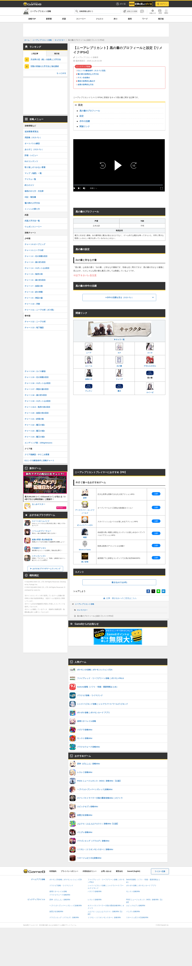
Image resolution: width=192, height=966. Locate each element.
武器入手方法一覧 (32, 221)
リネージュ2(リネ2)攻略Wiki (137, 917)
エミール (88, 361)
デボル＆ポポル (150, 361)
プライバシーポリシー (69, 871)
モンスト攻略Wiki (133, 891)
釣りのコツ (29, 185)
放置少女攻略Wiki (56, 912)
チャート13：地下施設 (34, 327)
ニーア (88, 348)
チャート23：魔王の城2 (35, 431)
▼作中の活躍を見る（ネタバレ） (119, 297)
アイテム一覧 (30, 179)
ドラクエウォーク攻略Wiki (59, 895)
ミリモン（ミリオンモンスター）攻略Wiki (104, 917)
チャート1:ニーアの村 (34, 250)
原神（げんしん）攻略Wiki (59, 900)
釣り (116, 19)
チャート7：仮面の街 (34, 286)
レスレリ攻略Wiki (95, 900)
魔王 (119, 388)
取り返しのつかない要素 (35, 167)
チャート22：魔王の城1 (35, 425)
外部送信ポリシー (90, 871)
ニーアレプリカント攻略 (84, 604)
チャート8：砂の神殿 (34, 292)
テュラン (88, 388)
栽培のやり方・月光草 (34, 191)
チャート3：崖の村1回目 (35, 262)
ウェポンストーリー (33, 227)
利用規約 (52, 871)
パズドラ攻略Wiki (95, 891)
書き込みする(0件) (119, 582)
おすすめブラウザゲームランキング (46, 569)
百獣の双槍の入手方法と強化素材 (44, 66)
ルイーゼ (150, 388)
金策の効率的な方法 (85, 85)
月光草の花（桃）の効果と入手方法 (45, 59)
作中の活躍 (85, 121)
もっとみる (61, 73)
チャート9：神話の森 (34, 298)
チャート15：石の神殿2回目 (37, 377)
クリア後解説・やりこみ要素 (37, 454)
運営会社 (119, 871)
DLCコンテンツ (31, 161)
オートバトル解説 (32, 143)
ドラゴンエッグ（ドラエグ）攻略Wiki (64, 917)
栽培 (130, 19)
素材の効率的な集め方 (86, 81)
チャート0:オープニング (35, 244)
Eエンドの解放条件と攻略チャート (39, 460)
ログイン (162, 4)
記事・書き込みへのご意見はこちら (119, 598)
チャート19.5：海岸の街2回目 (37, 407)
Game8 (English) (133, 871)
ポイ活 (121, 4)
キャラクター (82, 610)
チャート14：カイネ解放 (35, 371)
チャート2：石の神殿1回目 (36, 256)
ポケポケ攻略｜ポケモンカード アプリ (141, 885)
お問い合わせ (106, 871)
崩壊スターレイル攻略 (58, 891)
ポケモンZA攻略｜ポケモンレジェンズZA (65, 880)
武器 (64, 19)
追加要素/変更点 (31, 131)
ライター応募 (160, 871)
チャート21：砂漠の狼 (34, 419)
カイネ (150, 348)
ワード (145, 19)
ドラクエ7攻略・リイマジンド (61, 885)
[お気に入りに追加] (130, 11)
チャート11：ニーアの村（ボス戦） (40, 310)
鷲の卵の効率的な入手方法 (88, 74)
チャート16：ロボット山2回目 (38, 383)
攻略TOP (32, 19)
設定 (82, 116)
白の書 (119, 361)
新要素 (49, 19)
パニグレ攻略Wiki (133, 912)
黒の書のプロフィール (90, 111)
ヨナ (119, 348)
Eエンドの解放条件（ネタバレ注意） (92, 71)
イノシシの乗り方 (32, 209)
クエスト (100, 19)
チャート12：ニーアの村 (35, 321)
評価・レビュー (31, 155)
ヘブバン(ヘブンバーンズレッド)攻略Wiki (65, 906)
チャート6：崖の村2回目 (35, 280)
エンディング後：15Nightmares (38, 443)
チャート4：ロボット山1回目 (37, 268)
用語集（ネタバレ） (33, 137)
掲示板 (161, 19)
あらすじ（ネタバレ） (34, 149)
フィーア (119, 374)
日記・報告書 (30, 197)
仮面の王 (88, 374)
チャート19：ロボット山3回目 (38, 401)
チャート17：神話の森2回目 (37, 389)
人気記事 (34, 54)
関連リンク (85, 126)
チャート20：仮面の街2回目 (37, 413)
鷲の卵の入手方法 (32, 203)
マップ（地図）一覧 (33, 173)
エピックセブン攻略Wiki (135, 906)
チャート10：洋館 (32, 304)
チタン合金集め (84, 78)
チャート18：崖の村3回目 (36, 395)
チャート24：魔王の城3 (35, 437)
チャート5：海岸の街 (34, 274)
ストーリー (81, 19)
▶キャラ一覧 (119, 331)
